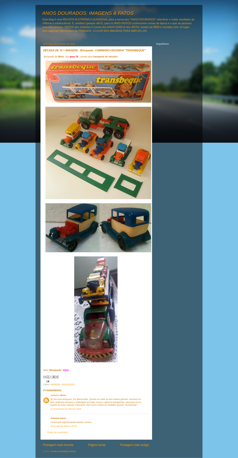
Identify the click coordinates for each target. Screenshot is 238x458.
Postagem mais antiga (134, 445)
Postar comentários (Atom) (63, 451)
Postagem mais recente (58, 445)
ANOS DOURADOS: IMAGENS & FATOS (88, 13)
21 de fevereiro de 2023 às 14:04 (66, 409)
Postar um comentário (57, 432)
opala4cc (55, 395)
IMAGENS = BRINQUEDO (62, 384)
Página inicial (96, 445)
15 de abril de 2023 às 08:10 (64, 426)
